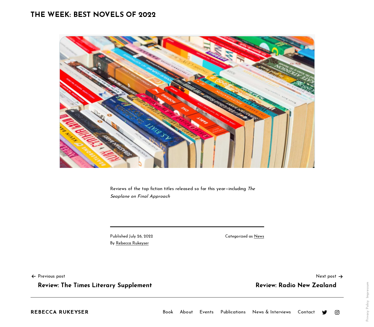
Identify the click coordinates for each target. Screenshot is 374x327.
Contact (306, 312)
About (186, 312)
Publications (233, 312)
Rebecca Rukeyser (132, 243)
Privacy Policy (367, 311)
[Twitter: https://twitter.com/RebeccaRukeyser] (324, 312)
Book (168, 312)
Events (207, 312)
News (259, 236)
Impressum (367, 290)
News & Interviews (271, 312)
